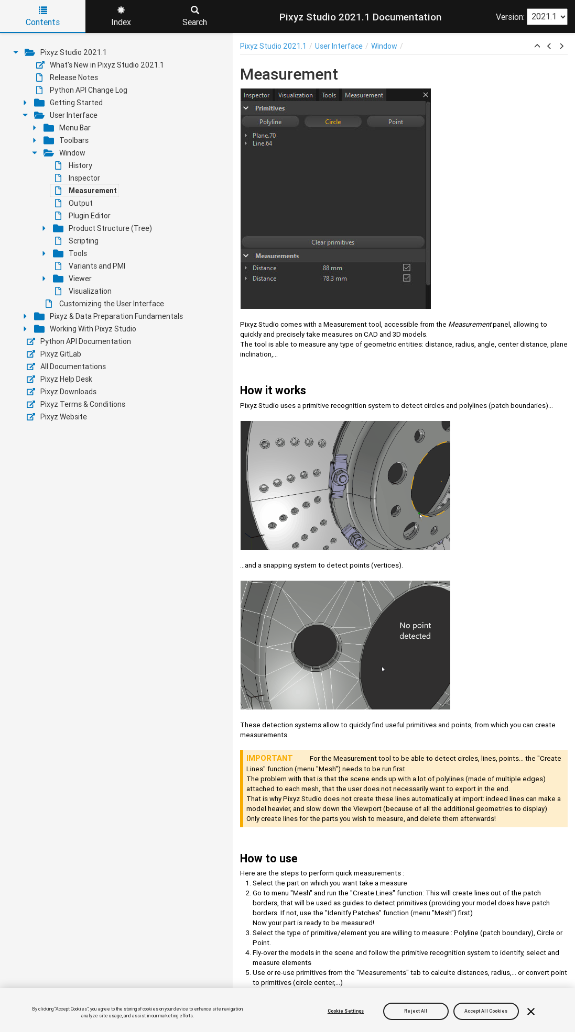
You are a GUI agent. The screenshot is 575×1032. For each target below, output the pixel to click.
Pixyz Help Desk (59, 379)
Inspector (77, 178)
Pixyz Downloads (61, 391)
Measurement (86, 190)
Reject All (415, 1011)
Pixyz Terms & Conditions (76, 404)
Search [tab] (194, 16)
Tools (70, 253)
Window (64, 153)
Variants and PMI (90, 266)
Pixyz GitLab (54, 354)
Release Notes (67, 77)
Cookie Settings (346, 1011)
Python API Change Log (81, 90)
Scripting (77, 241)
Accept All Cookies (486, 1011)
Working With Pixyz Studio (85, 329)
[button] (537, 46)
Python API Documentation (79, 341)
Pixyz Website (57, 416)
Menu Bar (67, 127)
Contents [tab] (43, 16)
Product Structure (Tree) (102, 228)
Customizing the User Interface (105, 303)
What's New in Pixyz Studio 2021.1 (100, 65)
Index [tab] (121, 16)
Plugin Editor (83, 215)
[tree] (116, 234)
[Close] (531, 1011)
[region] (287, 1010)
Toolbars (66, 140)
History (73, 165)
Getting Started (68, 102)
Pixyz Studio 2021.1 (66, 52)
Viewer (72, 278)
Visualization (83, 291)
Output (74, 203)
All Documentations (66, 366)
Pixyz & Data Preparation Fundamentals (108, 316)
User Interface (65, 115)
